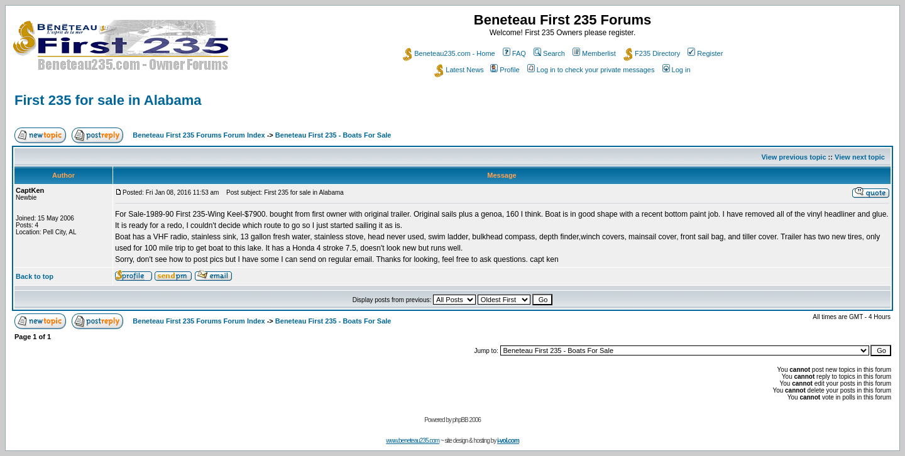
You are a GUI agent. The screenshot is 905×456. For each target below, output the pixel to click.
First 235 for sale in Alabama (108, 100)
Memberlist (594, 53)
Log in (676, 69)
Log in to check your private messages (591, 69)
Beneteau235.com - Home (449, 53)
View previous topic (793, 157)
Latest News (459, 69)
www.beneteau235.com (412, 440)
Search (549, 53)
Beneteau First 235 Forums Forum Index (199, 135)
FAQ (514, 53)
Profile (504, 69)
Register (705, 53)
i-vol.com (508, 440)
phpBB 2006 (466, 419)
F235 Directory (651, 53)
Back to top (34, 276)
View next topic (860, 157)
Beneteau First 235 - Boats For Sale (333, 135)
